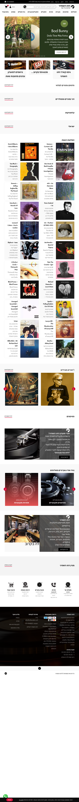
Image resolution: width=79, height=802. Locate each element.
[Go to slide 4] (39, 56)
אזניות (51, 12)
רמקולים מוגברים (33, 12)
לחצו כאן (21, 800)
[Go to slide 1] (34, 56)
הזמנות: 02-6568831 (31, 623)
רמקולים (43, 12)
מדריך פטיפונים (15, 628)
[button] (39, 668)
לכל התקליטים (64, 549)
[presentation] (73, 389)
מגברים (58, 12)
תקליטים (74, 12)
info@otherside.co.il (31, 619)
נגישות (17, 618)
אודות (17, 621)
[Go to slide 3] (37, 56)
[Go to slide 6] (42, 56)
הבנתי (9, 800)
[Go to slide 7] (44, 56)
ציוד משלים (21, 12)
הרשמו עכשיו (64, 457)
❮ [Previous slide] (8, 37)
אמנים (13, 12)
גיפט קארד (5, 12)
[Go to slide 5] (41, 56)
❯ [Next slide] (71, 37)
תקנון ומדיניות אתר (14, 624)
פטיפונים (65, 12)
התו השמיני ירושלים (32, 627)
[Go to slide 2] (36, 56)
